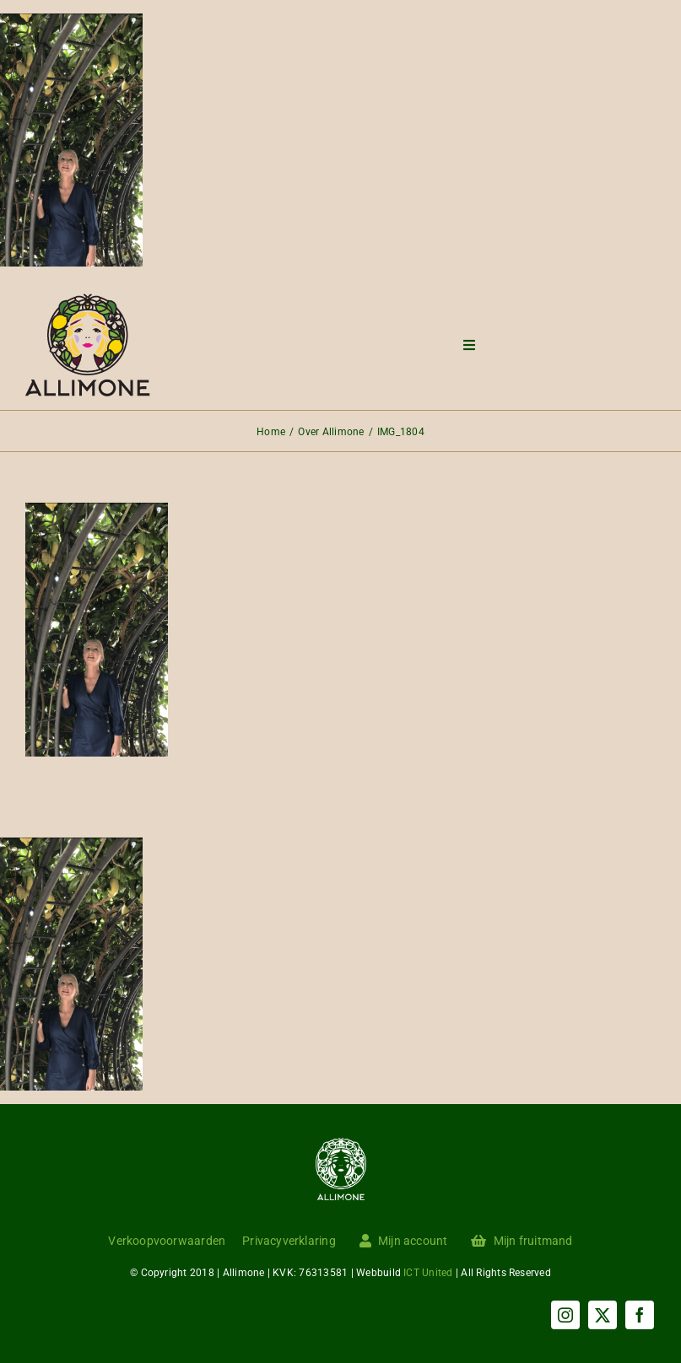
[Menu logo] (87, 300)
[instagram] (565, 1315)
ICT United (427, 1273)
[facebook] (639, 1315)
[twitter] (602, 1315)
